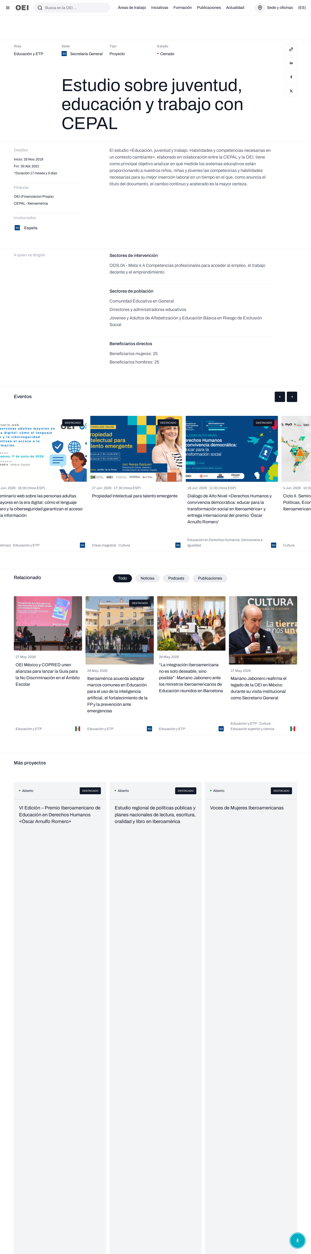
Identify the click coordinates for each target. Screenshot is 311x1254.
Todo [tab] (122, 578)
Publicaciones (209, 7)
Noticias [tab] (147, 578)
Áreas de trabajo (132, 7)
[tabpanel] (155, 665)
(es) (302, 7)
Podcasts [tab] (176, 578)
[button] (280, 397)
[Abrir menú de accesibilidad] (297, 1240)
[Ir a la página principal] (22, 7)
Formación (182, 7)
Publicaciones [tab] (210, 578)
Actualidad (235, 7)
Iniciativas (159, 7)
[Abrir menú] (7, 7)
